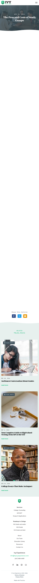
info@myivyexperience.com (19, 555)
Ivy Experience (6, 2)
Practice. (22, 580)
